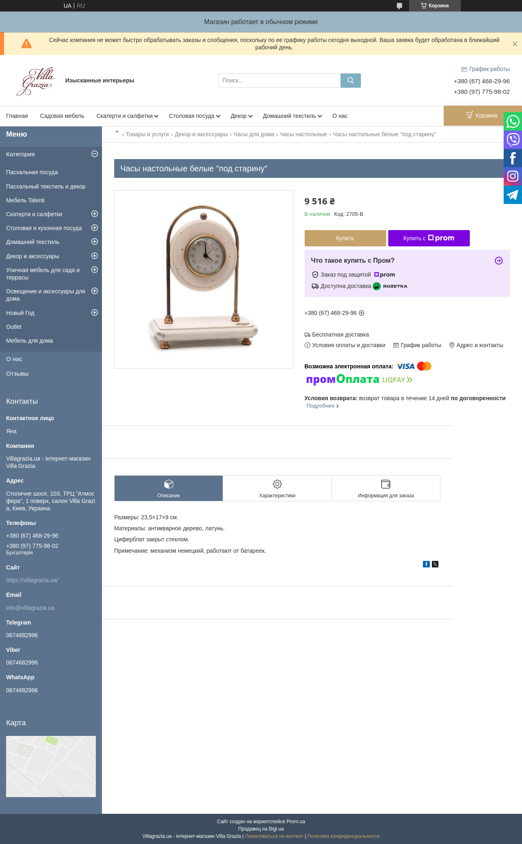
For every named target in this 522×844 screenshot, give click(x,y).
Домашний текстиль (289, 116)
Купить (345, 238)
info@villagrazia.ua (30, 608)
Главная (17, 116)
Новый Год (20, 313)
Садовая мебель (62, 116)
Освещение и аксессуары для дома (45, 295)
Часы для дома (254, 134)
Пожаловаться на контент (274, 836)
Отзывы (17, 373)
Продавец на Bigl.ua (261, 829)
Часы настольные (303, 134)
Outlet (13, 326)
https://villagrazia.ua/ (32, 580)
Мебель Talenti (25, 200)
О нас (339, 116)
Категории (20, 154)
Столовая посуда (191, 116)
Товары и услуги (147, 134)
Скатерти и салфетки (125, 116)
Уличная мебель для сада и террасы (43, 274)
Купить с (428, 238)
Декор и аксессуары (201, 134)
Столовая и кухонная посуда (44, 228)
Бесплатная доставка (340, 334)
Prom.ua (296, 821)
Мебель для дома (29, 340)
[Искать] (351, 80)
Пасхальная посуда (32, 172)
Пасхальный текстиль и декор (46, 186)
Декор (239, 116)
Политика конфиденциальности (343, 836)
